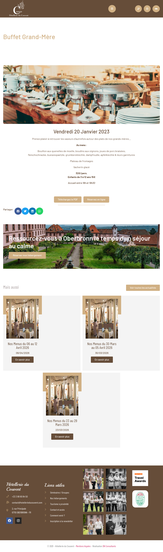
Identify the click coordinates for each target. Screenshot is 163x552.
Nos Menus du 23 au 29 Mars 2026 (62, 422)
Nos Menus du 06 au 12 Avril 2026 (22, 345)
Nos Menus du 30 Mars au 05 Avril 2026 (101, 345)
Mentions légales (83, 546)
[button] (18, 211)
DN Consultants (109, 546)
